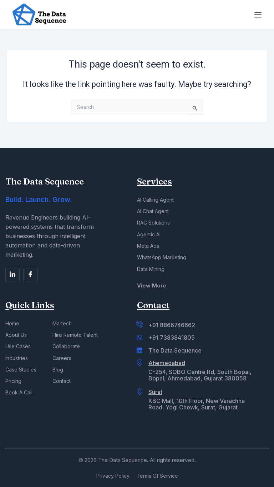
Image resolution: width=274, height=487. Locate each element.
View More (151, 284)
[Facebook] (12, 270)
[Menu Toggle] (258, 14)
